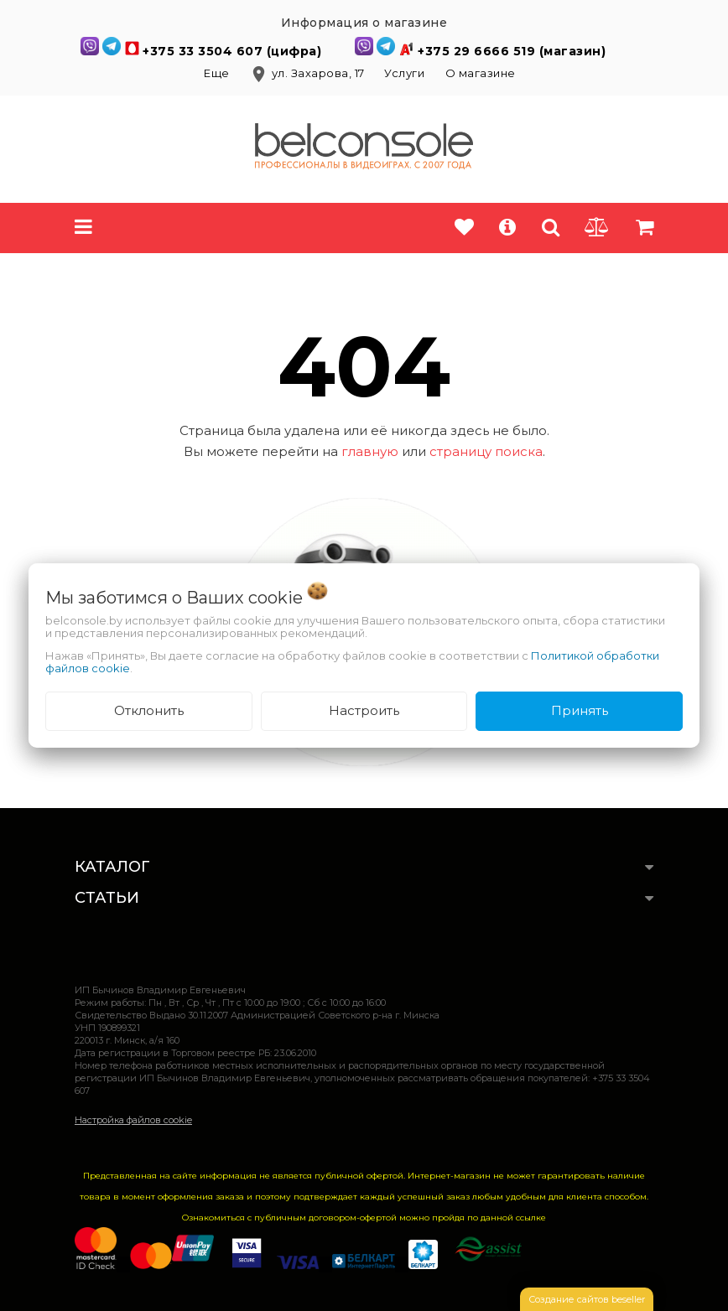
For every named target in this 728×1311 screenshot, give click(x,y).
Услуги (404, 73)
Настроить (364, 710)
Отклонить (149, 710)
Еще (218, 73)
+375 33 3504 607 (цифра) (234, 51)
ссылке (531, 1217)
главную (369, 451)
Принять (579, 710)
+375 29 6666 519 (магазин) (512, 51)
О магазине (480, 73)
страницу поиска (486, 451)
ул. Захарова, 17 (308, 73)
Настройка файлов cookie (133, 1120)
